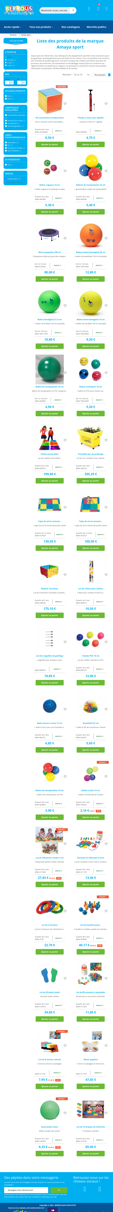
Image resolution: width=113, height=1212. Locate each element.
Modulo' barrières (49, 588)
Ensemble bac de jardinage (90, 454)
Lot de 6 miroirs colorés (50, 1059)
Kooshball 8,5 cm (91, 723)
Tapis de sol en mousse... (49, 521)
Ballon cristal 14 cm (91, 790)
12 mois (11, 60)
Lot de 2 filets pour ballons (90, 588)
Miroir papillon (91, 1059)
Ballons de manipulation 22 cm (90, 185)
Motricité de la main (16, 120)
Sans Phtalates (14, 151)
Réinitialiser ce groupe (14, 182)
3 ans (11, 65)
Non (10, 99)
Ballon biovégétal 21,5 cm (50, 319)
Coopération (13, 123)
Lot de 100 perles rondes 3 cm (50, 857)
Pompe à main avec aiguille (91, 117)
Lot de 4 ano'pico (50, 925)
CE (10, 145)
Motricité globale (15, 126)
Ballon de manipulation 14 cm (50, 790)
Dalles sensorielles (49, 454)
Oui (9, 96)
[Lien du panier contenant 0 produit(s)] (97, 11)
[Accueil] (4, 34)
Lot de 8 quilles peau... (90, 925)
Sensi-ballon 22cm (49, 1127)
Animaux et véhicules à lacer (90, 857)
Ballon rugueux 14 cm (49, 185)
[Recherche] (73, 10)
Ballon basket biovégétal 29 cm (90, 252)
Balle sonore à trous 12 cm (49, 723)
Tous (9, 57)
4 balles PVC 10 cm (90, 656)
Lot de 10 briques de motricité (91, 1127)
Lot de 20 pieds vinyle (50, 992)
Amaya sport (14, 179)
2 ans (10, 63)
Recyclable (13, 142)
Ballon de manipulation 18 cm (50, 386)
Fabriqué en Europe (16, 148)
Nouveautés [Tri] (102, 74)
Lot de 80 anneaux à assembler (90, 992)
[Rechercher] (57, 10)
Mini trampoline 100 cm (49, 252)
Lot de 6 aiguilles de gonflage (49, 656)
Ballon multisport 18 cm (90, 386)
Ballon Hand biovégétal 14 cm (91, 319)
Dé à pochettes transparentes (50, 117)
